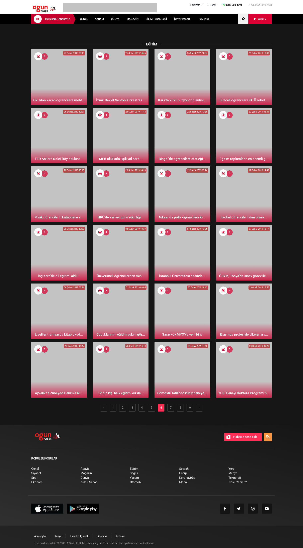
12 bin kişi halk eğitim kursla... (121, 393)
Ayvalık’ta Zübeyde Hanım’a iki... (59, 393)
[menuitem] (87, 19)
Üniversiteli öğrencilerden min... (120, 276)
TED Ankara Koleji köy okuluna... (59, 159)
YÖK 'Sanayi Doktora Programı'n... (244, 393)
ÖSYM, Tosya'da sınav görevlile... (244, 276)
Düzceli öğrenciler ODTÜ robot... (243, 100)
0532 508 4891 (232, 4)
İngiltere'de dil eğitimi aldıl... (59, 276)
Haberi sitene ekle (242, 437)
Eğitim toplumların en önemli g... (244, 159)
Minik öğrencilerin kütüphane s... (59, 217)
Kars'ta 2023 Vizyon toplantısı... (182, 100)
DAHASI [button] (204, 18)
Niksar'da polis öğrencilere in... (182, 217)
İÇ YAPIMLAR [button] (182, 18)
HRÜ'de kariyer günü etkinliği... (121, 217)
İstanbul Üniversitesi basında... (182, 276)
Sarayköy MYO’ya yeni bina (182, 334)
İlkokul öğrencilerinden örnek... (244, 217)
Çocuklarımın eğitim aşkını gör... (120, 334)
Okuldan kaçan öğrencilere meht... (59, 100)
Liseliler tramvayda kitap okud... (59, 334)
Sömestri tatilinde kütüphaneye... (182, 393)
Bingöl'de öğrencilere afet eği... (182, 159)
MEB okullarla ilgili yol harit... (120, 159)
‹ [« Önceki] (103, 407)
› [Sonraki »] (199, 407)
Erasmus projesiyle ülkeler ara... (244, 334)
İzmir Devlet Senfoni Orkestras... (120, 100)
